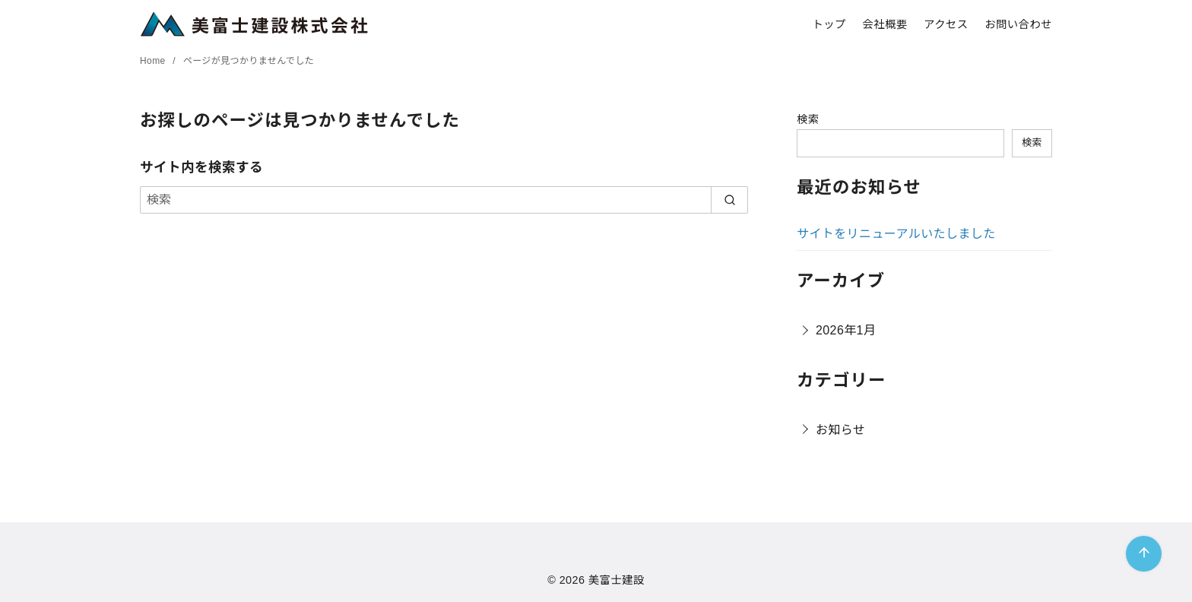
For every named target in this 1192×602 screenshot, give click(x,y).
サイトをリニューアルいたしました (896, 233)
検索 (808, 119)
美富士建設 (616, 580)
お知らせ (840, 429)
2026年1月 (846, 330)
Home (154, 60)
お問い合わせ (1018, 24)
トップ (828, 24)
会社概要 (884, 24)
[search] (729, 200)
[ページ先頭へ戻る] (1144, 554)
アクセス (946, 24)
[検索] (444, 200)
